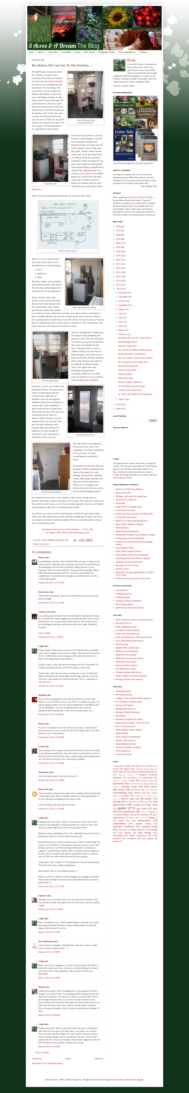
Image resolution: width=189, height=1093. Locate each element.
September (123, 305)
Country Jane (44, 612)
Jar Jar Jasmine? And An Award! (131, 386)
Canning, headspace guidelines (128, 601)
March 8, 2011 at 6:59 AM (49, 1047)
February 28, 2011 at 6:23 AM (50, 686)
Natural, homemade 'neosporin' (128, 747)
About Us (41, 52)
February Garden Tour (127, 346)
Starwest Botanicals (124, 754)
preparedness (119, 823)
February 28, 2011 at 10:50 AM (51, 737)
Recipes (77, 52)
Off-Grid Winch (122, 528)
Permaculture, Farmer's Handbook (130, 538)
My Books (143, 52)
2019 (118, 256)
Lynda (41, 746)
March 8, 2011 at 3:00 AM (49, 1015)
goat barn (141, 808)
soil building (152, 830)
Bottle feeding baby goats (126, 627)
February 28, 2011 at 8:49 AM (50, 714)
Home (31, 52)
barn (132, 780)
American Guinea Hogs (144, 769)
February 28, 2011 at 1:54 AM (50, 637)
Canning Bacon (122, 590)
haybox (143, 812)
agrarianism (147, 778)
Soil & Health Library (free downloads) (132, 555)
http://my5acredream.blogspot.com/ (73, 532)
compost (125, 796)
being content (149, 784)
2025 (118, 230)
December (123, 293)
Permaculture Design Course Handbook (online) (136, 535)
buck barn (150, 790)
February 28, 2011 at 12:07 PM (51, 809)
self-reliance (122, 830)
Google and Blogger (121, 475)
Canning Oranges (123, 597)
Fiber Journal (89, 52)
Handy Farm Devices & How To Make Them (134, 514)
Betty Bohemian (45, 941)
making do (152, 818)
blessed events (129, 786)
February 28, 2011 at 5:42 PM (50, 909)
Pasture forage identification (127, 531)
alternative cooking (119, 781)
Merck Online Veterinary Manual (129, 524)
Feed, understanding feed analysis (130, 641)
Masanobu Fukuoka (126, 775)
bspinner (42, 896)
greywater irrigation (89, 380)
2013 (118, 281)
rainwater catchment (123, 826)
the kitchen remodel (53, 81)
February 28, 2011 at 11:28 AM (51, 780)
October (122, 301)
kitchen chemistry (141, 815)
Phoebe (41, 987)
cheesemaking (120, 792)
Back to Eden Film (123, 493)
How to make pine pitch (126, 726)
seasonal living (149, 826)
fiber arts (144, 802)
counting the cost (140, 796)
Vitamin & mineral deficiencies (129, 672)
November (123, 297)
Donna (41, 557)
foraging (136, 805)
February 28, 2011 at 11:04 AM (51, 763)
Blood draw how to (124, 623)
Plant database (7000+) (125, 548)
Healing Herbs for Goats (126, 709)
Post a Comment (42, 1052)
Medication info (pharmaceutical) (129, 658)
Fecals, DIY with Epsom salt (127, 634)
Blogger (140, 1080)
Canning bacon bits (124, 594)
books (121, 789)
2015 (118, 272)
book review (150, 786)
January (122, 399)
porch (47, 544)
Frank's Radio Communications (129, 507)
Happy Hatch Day (125, 378)
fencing (116, 801)
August (122, 309)
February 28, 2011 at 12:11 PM (51, 886)
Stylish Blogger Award (127, 342)
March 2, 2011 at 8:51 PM (49, 978)
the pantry (85, 472)
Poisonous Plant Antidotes (126, 665)
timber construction (137, 835)
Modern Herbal (122, 733)
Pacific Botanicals (123, 751)
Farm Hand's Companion (126, 500)
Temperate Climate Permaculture (129, 562)
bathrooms (118, 783)
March (121, 330)
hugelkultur (153, 812)
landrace (132, 818)
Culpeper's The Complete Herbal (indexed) (133, 698)
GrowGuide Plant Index (125, 510)
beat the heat (135, 784)
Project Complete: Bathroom (130, 382)
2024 (118, 235)
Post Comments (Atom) (53, 1063)
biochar (115, 787)
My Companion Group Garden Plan (133, 362)
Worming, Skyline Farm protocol (129, 679)
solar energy (144, 832)
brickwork (135, 790)
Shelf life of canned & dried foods (130, 608)
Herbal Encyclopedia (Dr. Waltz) (129, 719)
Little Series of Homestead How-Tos (142, 772)
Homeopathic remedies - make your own (132, 723)
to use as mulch (85, 173)
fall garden (146, 798)
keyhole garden (122, 815)
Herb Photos (121, 716)
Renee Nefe (43, 789)
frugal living (151, 805)
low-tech (142, 818)
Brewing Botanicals (124, 695)
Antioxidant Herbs (123, 691)
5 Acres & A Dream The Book (126, 766)
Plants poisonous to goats (126, 662)
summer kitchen (78, 145)
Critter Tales (118, 772)
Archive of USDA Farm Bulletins (129, 489)
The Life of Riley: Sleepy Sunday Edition (135, 358)
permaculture (144, 820)
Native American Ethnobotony (128, 737)
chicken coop (139, 793)
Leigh (51, 532)
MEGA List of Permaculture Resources (132, 521)
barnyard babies (147, 781)
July (121, 313)
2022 (118, 243)
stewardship (118, 835)
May (121, 322)
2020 (118, 251)
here (38, 189)
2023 (118, 239)
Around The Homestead (128, 366)
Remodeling (66, 52)
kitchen (41, 544)
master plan (124, 820)
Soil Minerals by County (126, 669)
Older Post (99, 1058)
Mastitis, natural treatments (127, 651)
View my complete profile (124, 86)
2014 (118, 276)
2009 (118, 409)
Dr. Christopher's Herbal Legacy (129, 702)
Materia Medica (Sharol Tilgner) (129, 730)
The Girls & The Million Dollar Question (135, 350)
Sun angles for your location (127, 565)
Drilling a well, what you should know (132, 496)
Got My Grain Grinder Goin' (130, 390)
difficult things (127, 799)
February (123, 334)
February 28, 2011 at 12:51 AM (51, 603)
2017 (118, 264)
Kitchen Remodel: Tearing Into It (132, 354)
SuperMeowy (133, 778)
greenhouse (129, 811)
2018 (118, 260)
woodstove (131, 838)
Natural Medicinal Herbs (126, 744)
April (121, 326)
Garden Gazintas (125, 374)
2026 (118, 226)
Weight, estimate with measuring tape (131, 676)
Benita (41, 724)
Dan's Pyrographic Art (127, 52)
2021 (118, 247)
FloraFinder (120, 503)
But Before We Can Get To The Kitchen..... (62, 529)
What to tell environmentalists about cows (133, 578)
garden (122, 808)
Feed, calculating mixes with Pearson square (134, 637)
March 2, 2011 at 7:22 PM (49, 952)
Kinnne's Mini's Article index (128, 648)
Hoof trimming (122, 644)
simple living (136, 830)
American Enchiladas (127, 370)
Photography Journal (106, 52)
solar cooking (124, 833)
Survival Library (122, 569)
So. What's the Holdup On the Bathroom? (135, 394)
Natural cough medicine (126, 740)
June (121, 318)
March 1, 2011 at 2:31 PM (49, 932)
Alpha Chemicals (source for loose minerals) (134, 620)
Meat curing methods (124, 604)
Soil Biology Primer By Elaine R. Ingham (133, 558)
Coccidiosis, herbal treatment (128, 630)
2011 (118, 289)
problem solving (143, 824)
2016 (118, 268)
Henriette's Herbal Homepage (128, 712)
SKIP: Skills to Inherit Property (129, 551)
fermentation (131, 802)
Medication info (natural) (126, 655)
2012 (118, 285)
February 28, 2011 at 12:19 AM (51, 583)
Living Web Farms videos (126, 517)
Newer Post (37, 1058)
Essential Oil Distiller (124, 705)
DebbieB (42, 695)
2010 (118, 405)
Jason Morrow (120, 1080)
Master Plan (53, 52)
